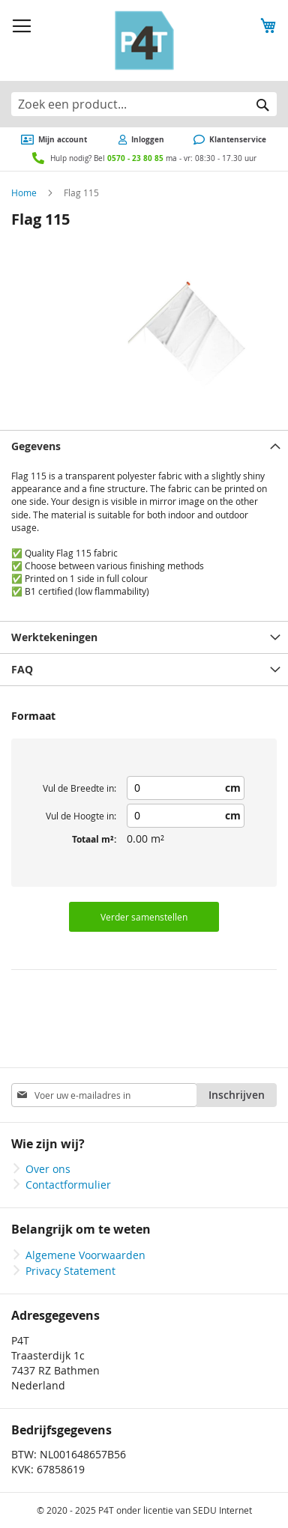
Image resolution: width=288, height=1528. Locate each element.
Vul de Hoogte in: (81, 816)
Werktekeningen (54, 637)
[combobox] (144, 104)
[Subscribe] (236, 1095)
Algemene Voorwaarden (86, 1255)
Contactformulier (68, 1184)
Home (24, 192)
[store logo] (144, 40)
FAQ (22, 669)
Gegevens (36, 446)
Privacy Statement (71, 1271)
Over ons (48, 1169)
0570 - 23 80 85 (135, 158)
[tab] (144, 446)
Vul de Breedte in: (79, 788)
